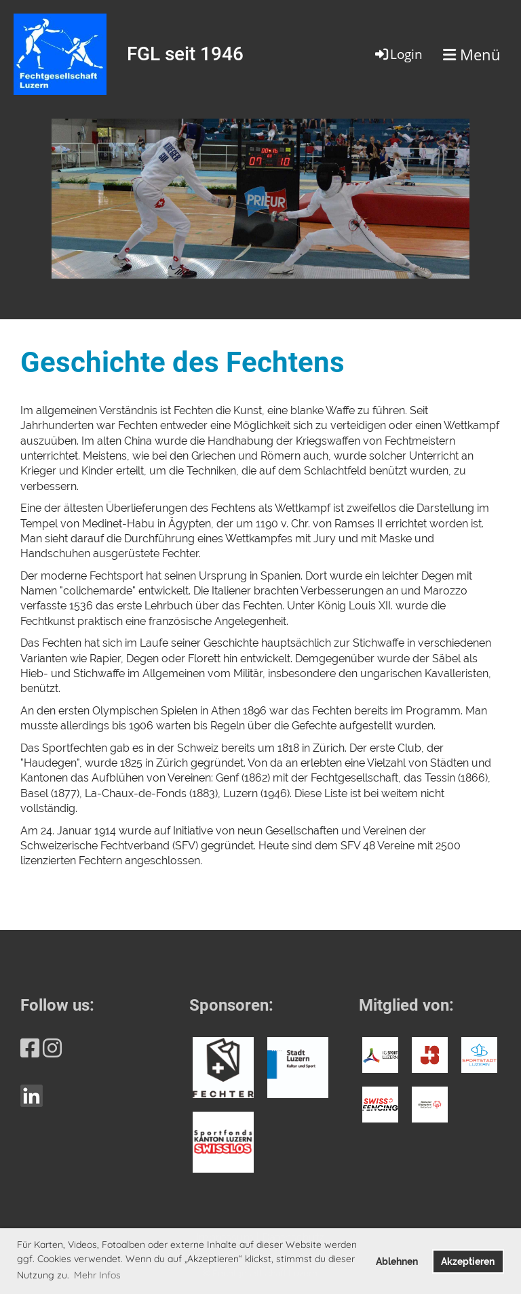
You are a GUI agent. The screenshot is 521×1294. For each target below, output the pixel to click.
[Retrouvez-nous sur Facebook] (29, 1048)
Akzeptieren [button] (468, 1261)
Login (398, 54)
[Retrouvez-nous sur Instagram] (52, 1048)
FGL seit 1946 (185, 54)
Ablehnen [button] (397, 1261)
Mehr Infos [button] (97, 1275)
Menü (472, 54)
